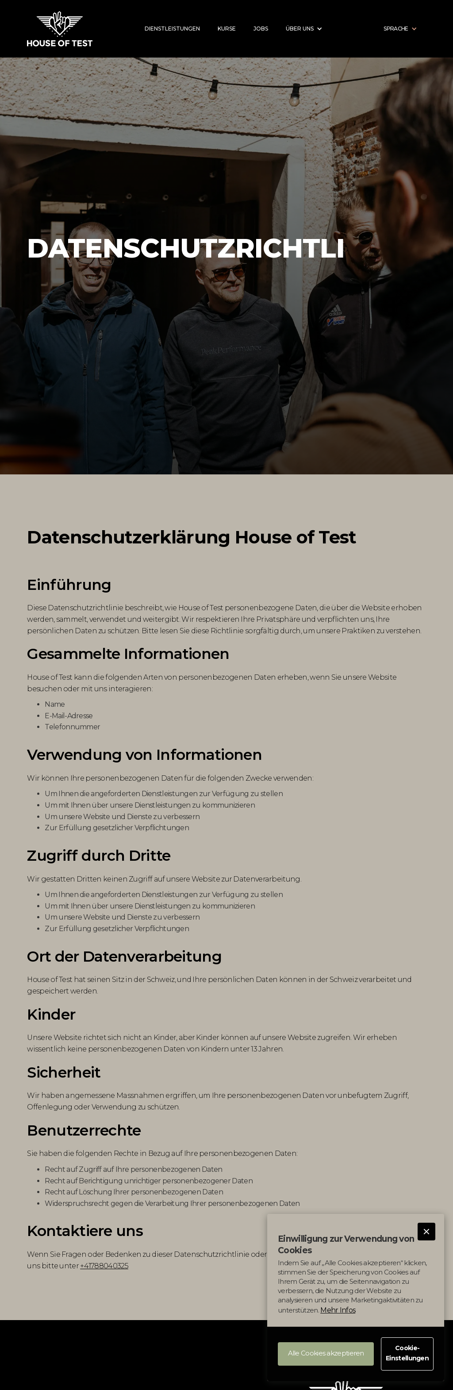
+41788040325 (104, 1266)
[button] (426, 1231)
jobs (260, 28)
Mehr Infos (337, 1310)
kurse (227, 28)
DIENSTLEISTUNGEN (172, 28)
